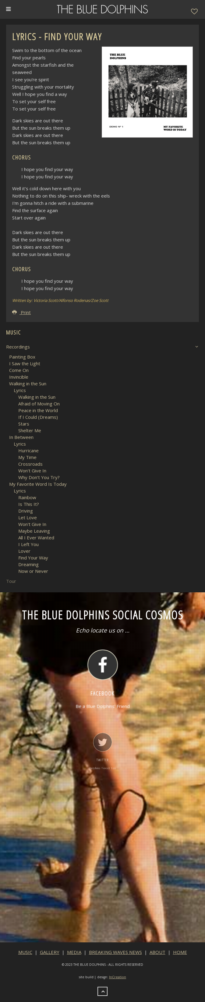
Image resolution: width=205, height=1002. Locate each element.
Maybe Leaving (34, 531)
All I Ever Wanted (36, 537)
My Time (27, 457)
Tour (11, 581)
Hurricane (28, 450)
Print (21, 312)
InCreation (117, 977)
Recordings (18, 347)
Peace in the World (38, 410)
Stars (23, 424)
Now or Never (33, 571)
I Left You (28, 544)
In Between (21, 437)
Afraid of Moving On (39, 404)
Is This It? (28, 504)
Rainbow (27, 497)
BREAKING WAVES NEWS (115, 952)
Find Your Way (33, 558)
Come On (19, 370)
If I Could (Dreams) (38, 417)
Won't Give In (32, 471)
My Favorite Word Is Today (38, 484)
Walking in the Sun (27, 383)
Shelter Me (29, 430)
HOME (180, 952)
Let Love (27, 517)
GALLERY (49, 952)
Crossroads (30, 464)
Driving (25, 511)
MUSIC (25, 952)
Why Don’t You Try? (39, 477)
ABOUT (157, 952)
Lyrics (20, 390)
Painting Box (22, 357)
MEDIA (74, 952)
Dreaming (28, 564)
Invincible (18, 377)
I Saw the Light (24, 363)
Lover (24, 551)
